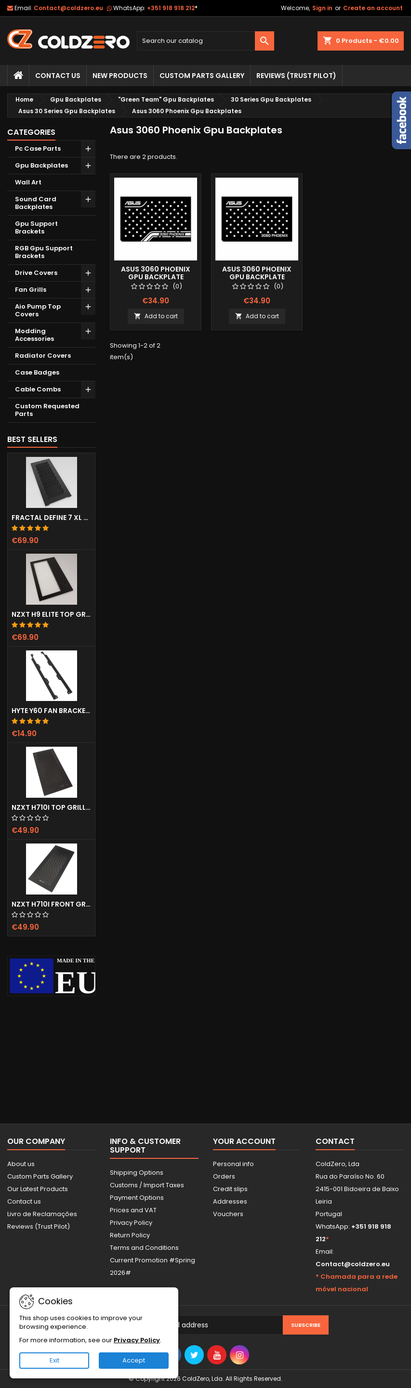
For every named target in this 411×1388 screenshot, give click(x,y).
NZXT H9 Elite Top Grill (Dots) (51, 614)
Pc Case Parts (38, 148)
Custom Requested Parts (47, 410)
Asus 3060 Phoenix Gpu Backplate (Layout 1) (155, 276)
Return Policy (130, 1235)
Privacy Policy (131, 1222)
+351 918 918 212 (172, 8)
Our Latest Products (37, 1188)
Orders (224, 1176)
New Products (120, 75)
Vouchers (228, 1214)
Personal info (233, 1163)
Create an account (373, 8)
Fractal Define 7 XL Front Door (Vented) (51, 517)
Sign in (322, 8)
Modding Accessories (34, 334)
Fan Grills (30, 289)
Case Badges (37, 372)
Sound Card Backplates (35, 203)
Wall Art (28, 182)
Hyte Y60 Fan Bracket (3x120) (51, 710)
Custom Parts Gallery (201, 75)
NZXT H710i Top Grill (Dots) (51, 807)
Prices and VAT (133, 1210)
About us (21, 1163)
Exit (54, 1360)
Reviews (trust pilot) (296, 75)
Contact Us (57, 75)
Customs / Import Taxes (147, 1185)
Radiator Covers (43, 355)
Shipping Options (136, 1172)
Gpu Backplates (41, 165)
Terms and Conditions (144, 1247)
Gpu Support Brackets (36, 227)
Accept (133, 1360)
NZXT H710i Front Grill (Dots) (51, 904)
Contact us (24, 1201)
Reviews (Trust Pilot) (38, 1226)
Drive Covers (36, 272)
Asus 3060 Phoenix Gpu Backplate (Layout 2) (257, 276)
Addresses (230, 1201)
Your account (244, 1141)
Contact (335, 1141)
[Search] (205, 41)
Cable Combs (38, 389)
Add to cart (156, 316)
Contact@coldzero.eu (68, 8)
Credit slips (230, 1188)
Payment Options (137, 1197)
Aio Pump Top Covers (38, 310)
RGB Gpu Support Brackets (44, 252)
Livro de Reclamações (42, 1214)
